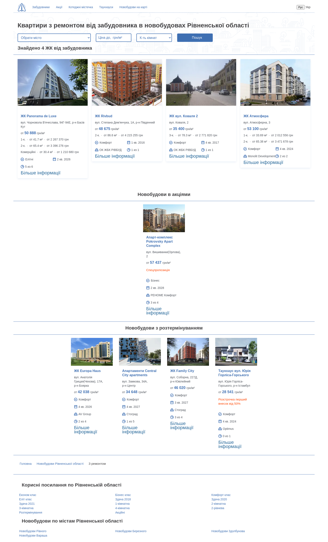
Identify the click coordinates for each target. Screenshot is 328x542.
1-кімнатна (122, 503)
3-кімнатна (26, 508)
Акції (59, 7)
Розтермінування (30, 512)
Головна (26, 463)
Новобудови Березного (130, 531)
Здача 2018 (123, 499)
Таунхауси (106, 7)
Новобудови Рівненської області (60, 463)
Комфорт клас (221, 495)
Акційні (120, 512)
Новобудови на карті (133, 7)
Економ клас (27, 495)
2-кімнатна (218, 503)
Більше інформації (40, 172)
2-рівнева (217, 508)
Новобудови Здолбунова (228, 531)
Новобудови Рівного (32, 531)
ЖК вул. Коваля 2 (183, 116)
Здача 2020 (219, 499)
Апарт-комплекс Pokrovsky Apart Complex (159, 241)
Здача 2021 (27, 503)
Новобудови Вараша (33, 535)
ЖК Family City (182, 371)
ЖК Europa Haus (87, 371)
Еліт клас (25, 499)
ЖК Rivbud (103, 116)
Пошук (197, 37)
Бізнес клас (123, 495)
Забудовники (41, 7)
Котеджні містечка (81, 7)
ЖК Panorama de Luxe (38, 116)
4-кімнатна (122, 508)
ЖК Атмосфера (255, 116)
